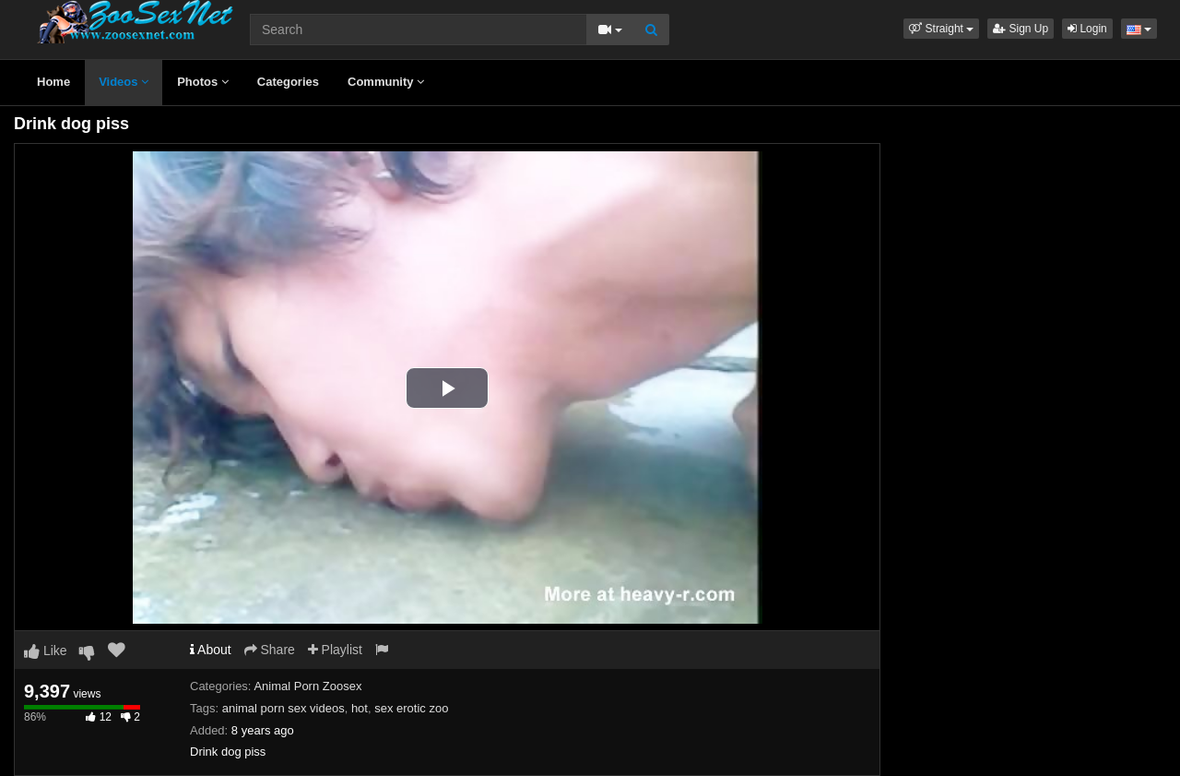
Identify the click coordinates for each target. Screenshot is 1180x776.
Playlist (335, 649)
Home (53, 82)
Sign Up (1020, 28)
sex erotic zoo (411, 708)
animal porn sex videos (283, 708)
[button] (941, 28)
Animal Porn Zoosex (307, 686)
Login (1087, 28)
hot (359, 708)
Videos (123, 82)
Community (386, 82)
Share (269, 649)
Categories (288, 82)
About (210, 649)
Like (45, 650)
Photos (203, 82)
